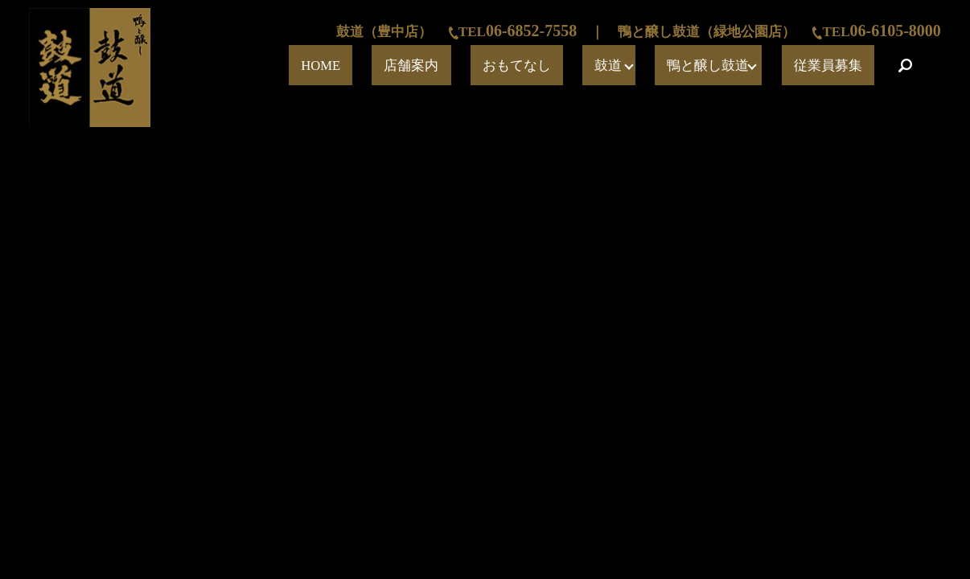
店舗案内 (548, 66)
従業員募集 (846, 66)
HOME (490, 66)
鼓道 (677, 66)
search (906, 65)
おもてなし (618, 66)
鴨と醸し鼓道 (753, 66)
